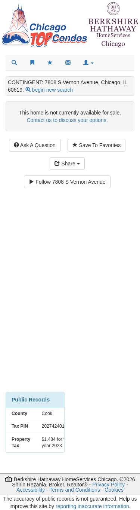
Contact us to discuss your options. (67, 120)
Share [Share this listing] (67, 164)
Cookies (114, 490)
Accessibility (30, 490)
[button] (88, 63)
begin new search (52, 90)
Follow (67, 182)
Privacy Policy (108, 485)
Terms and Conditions (75, 490)
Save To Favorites (96, 145)
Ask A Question (35, 145)
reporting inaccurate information (92, 506)
